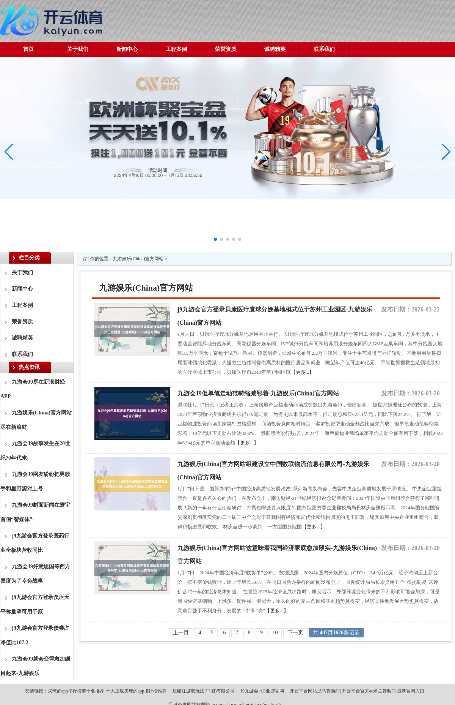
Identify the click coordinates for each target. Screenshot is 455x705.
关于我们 (77, 49)
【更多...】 (302, 372)
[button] (446, 152)
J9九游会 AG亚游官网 (262, 691)
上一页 (181, 632)
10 (275, 632)
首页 (28, 49)
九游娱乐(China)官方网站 (138, 258)
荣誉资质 (225, 49)
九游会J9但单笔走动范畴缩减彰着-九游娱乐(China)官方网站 (258, 393)
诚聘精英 (275, 49)
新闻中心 (127, 49)
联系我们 (324, 49)
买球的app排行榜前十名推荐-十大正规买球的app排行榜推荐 (107, 691)
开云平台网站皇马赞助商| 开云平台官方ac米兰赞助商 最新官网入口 (357, 691)
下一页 (295, 632)
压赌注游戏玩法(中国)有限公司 (204, 691)
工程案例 (176, 49)
